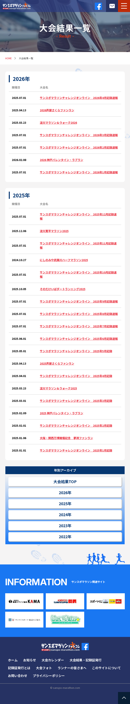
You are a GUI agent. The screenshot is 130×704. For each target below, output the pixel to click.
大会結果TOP (65, 481)
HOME (8, 58)
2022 (63, 536)
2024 (63, 514)
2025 (63, 503)
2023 (63, 525)
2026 (63, 492)
